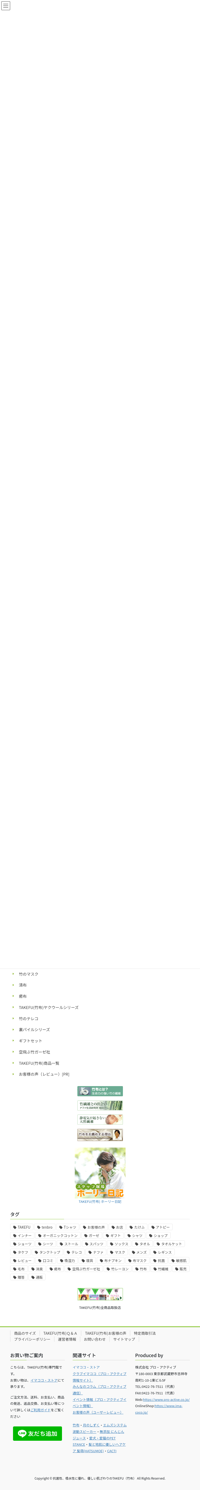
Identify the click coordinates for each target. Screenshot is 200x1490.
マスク (120, 1252)
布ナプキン (113, 1260)
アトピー (163, 1227)
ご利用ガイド (40, 1409)
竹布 (143, 1268)
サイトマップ (124, 1339)
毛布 (21, 1268)
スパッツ (96, 1243)
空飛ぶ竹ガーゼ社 (34, 1052)
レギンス (165, 1252)
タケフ (23, 1252)
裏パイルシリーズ (34, 1029)
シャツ (137, 1235)
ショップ (160, 1235)
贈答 (21, 1277)
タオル (145, 1243)
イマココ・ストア (44, 1380)
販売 (183, 1268)
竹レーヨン (120, 1268)
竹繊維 (163, 1268)
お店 (119, 1227)
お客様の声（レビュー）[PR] (44, 1074)
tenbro (47, 1227)
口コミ (48, 1260)
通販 (39, 1277)
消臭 (39, 1268)
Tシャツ (70, 1227)
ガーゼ (94, 1235)
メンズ (141, 1252)
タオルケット (171, 1243)
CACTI (111, 1450)
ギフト (115, 1235)
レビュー (25, 1260)
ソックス (121, 1243)
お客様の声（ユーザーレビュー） (98, 1412)
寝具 (89, 1260)
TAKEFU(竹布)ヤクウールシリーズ (49, 1007)
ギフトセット (30, 1040)
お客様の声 (96, 1227)
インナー (25, 1235)
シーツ (48, 1243)
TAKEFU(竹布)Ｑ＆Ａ (60, 1333)
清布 (23, 985)
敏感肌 (181, 1260)
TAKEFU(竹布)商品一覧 (39, 1063)
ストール (71, 1243)
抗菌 (161, 1260)
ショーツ (25, 1243)
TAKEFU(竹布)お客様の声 (105, 1333)
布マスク (140, 1260)
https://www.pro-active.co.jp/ (166, 1399)
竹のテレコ (29, 1018)
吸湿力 (70, 1260)
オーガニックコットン (60, 1235)
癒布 (23, 996)
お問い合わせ (95, 1339)
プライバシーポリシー (32, 1339)
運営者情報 (67, 1339)
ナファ (98, 1252)
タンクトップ (49, 1252)
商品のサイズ (25, 1333)
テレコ (76, 1252)
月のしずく (91, 1425)
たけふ (139, 1227)
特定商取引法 (145, 1333)
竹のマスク (29, 974)
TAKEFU (24, 1227)
